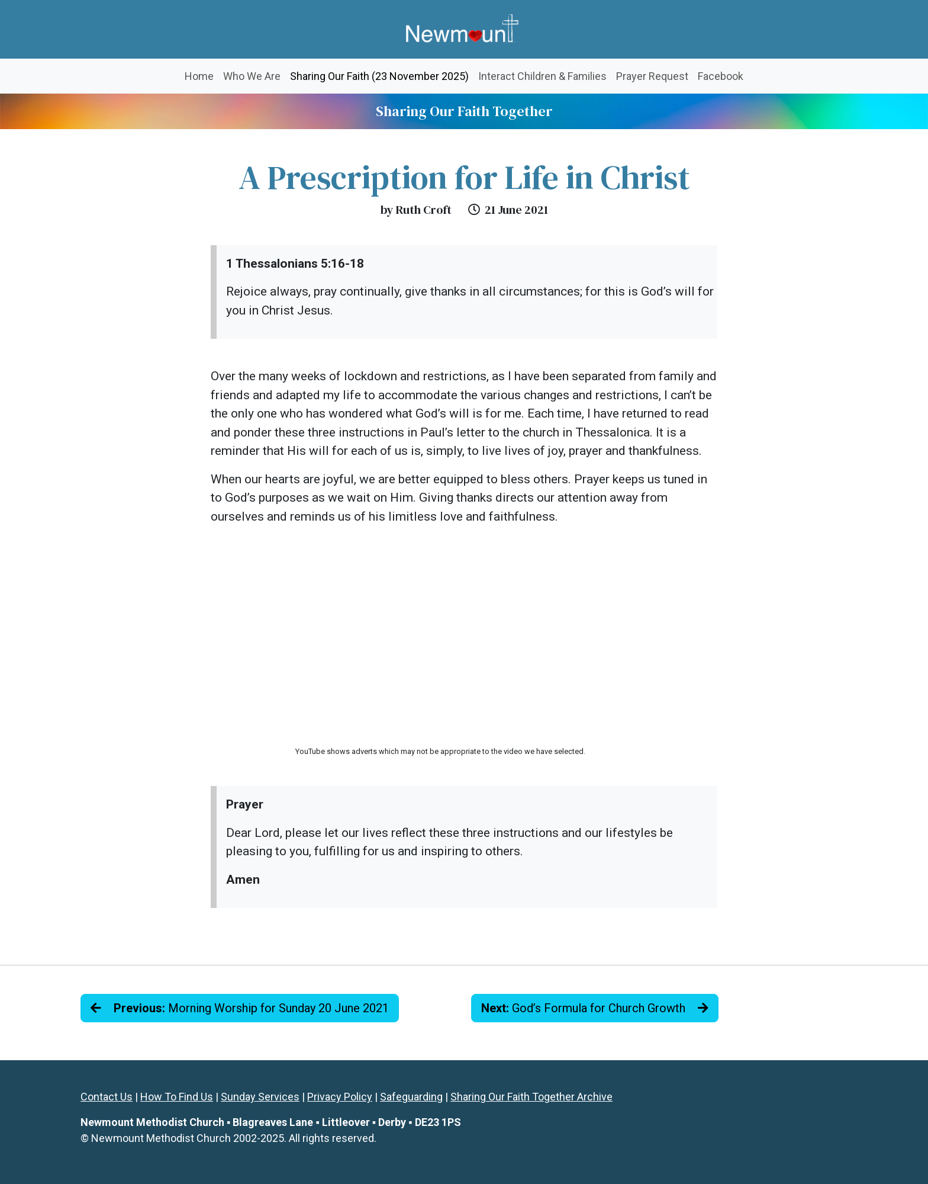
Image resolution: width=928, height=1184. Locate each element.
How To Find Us (176, 1096)
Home (199, 76)
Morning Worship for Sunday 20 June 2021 (240, 1008)
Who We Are (252, 76)
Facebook (720, 76)
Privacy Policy (339, 1096)
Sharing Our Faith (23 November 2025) (381, 75)
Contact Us (106, 1096)
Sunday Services (260, 1096)
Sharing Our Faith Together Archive (531, 1096)
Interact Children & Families (542, 76)
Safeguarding (411, 1096)
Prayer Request (652, 76)
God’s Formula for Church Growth (594, 1008)
